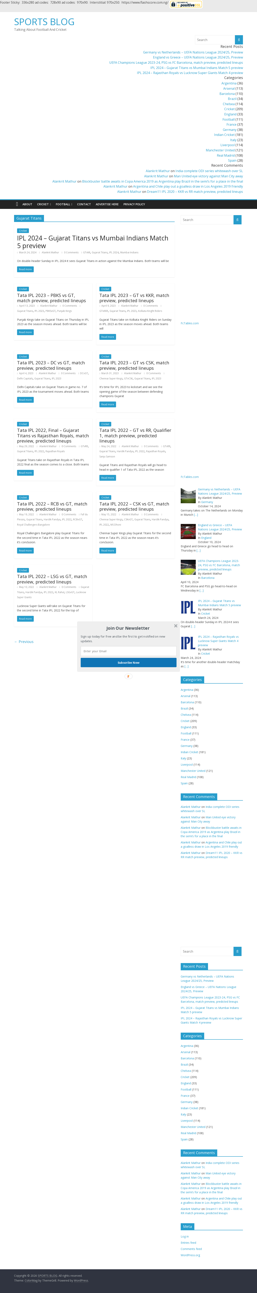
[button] (128, 628)
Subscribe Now (129, 662)
